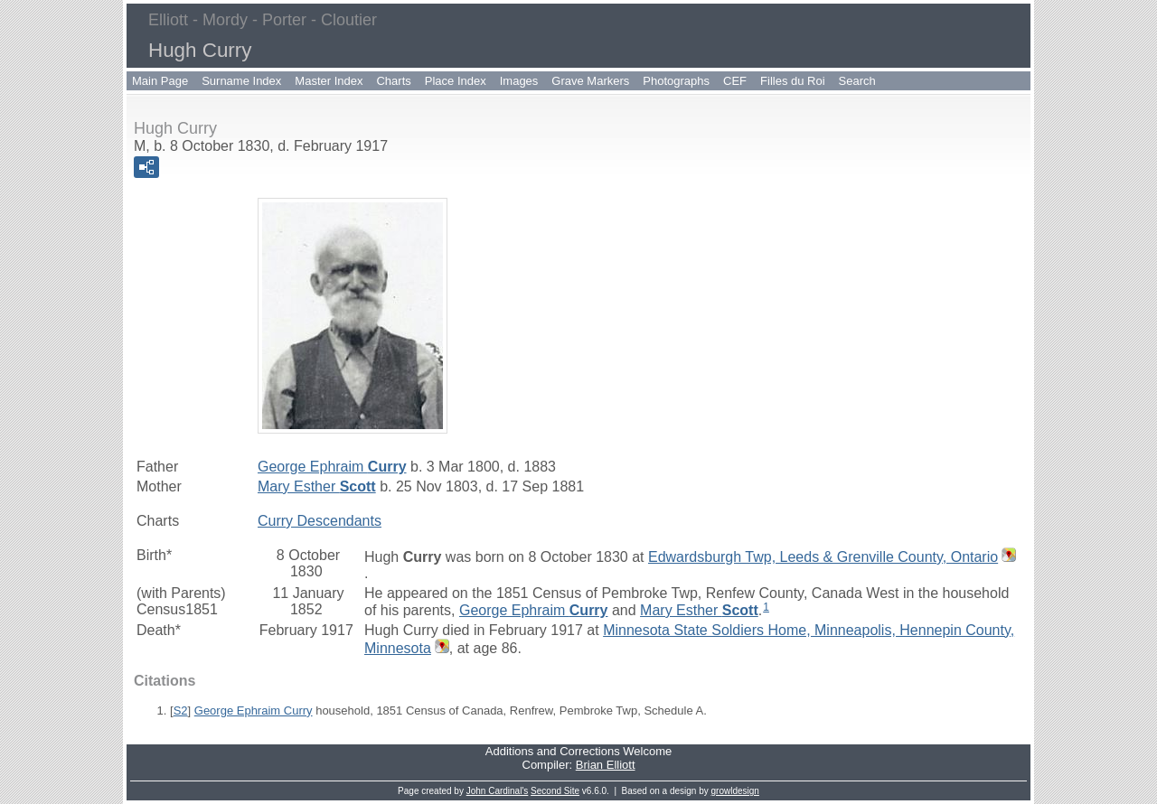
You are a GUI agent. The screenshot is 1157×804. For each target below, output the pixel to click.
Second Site (555, 791)
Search (857, 81)
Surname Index (241, 81)
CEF (735, 81)
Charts (393, 81)
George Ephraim (332, 466)
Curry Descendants (319, 520)
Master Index (328, 81)
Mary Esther (317, 486)
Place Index (455, 81)
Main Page (160, 81)
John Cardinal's (497, 791)
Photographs (676, 81)
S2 (181, 710)
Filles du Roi (792, 81)
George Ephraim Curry (253, 710)
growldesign (735, 791)
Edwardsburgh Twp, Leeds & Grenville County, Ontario (823, 557)
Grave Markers (590, 81)
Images (519, 81)
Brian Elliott (605, 764)
